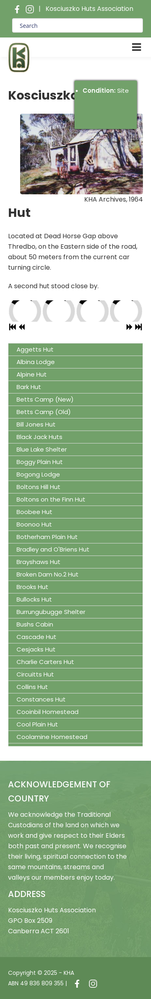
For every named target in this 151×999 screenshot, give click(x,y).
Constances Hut (41, 699)
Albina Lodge (36, 362)
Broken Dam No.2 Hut (48, 574)
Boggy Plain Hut (40, 462)
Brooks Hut (32, 587)
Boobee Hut (34, 512)
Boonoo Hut (34, 524)
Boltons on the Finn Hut (51, 499)
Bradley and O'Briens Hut (53, 549)
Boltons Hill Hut (38, 487)
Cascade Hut (36, 637)
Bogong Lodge (38, 474)
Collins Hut (32, 687)
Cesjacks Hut (36, 649)
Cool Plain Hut (37, 724)
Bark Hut (29, 387)
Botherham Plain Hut (47, 537)
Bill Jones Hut (36, 424)
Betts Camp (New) (45, 399)
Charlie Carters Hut (45, 662)
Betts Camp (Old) (44, 412)
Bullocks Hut (34, 599)
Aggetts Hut (35, 349)
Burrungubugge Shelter (51, 612)
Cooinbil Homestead (48, 712)
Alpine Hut (32, 374)
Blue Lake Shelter (42, 449)
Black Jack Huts (39, 437)
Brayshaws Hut (38, 562)
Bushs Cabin (35, 624)
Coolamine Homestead (52, 737)
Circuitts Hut (35, 674)
